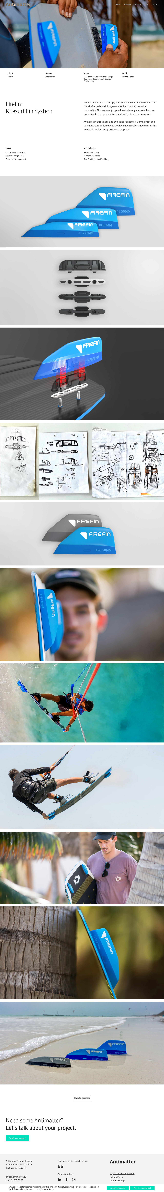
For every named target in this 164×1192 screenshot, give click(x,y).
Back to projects (82, 1098)
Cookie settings (47, 1189)
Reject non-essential (142, 1188)
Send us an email (17, 1138)
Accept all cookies (117, 1188)
